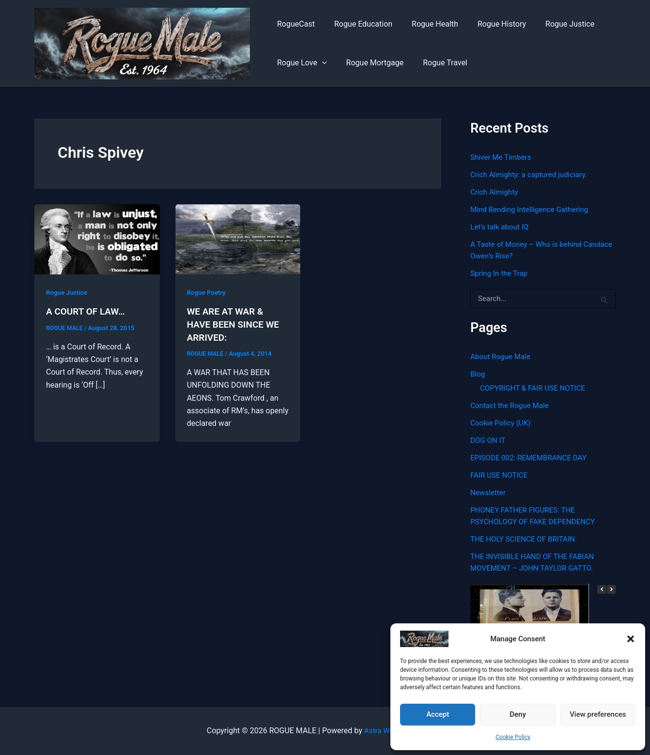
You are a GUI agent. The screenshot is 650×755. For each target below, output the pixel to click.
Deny (518, 714)
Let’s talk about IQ (501, 226)
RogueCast (294, 24)
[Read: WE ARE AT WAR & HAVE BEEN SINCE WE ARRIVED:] (238, 238)
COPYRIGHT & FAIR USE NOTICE (535, 388)
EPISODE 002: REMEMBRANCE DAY (531, 457)
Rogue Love (300, 63)
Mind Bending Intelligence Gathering (532, 209)
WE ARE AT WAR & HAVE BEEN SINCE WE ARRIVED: (235, 323)
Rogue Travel (435, 62)
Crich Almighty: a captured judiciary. (531, 174)
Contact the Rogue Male (511, 405)
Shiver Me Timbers (502, 157)
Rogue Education (357, 24)
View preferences (598, 714)
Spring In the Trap (500, 273)
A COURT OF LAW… (87, 311)
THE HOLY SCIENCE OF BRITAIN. (526, 539)
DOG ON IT (488, 440)
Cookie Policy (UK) (502, 422)
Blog (478, 373)
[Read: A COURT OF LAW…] (97, 238)
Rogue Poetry (207, 292)
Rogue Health (425, 24)
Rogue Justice (552, 24)
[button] (630, 639)
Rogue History (488, 24)
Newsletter (489, 492)
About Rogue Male (502, 356)
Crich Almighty (495, 191)
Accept (437, 714)
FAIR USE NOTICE (500, 475)
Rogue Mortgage (369, 62)
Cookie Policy (512, 737)
